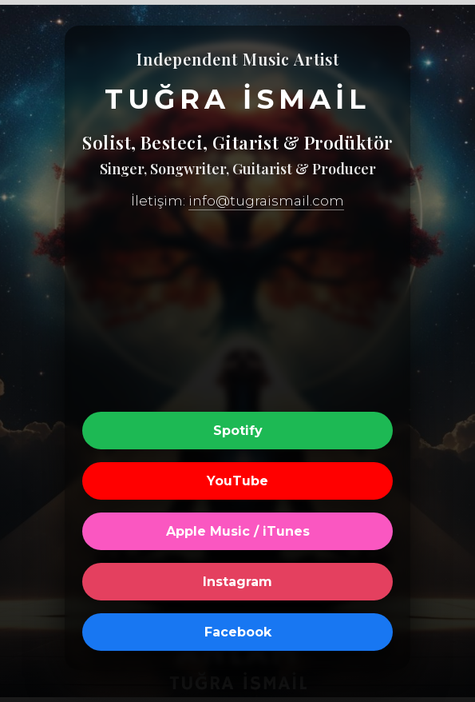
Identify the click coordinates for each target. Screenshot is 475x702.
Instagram (237, 581)
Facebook (237, 632)
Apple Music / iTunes (238, 531)
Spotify (238, 430)
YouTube (237, 481)
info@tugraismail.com (266, 201)
